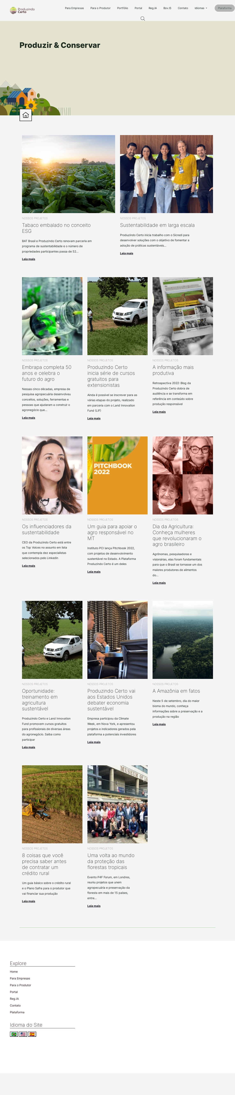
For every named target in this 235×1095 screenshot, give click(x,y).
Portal (138, 8)
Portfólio (122, 8)
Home (14, 971)
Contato (183, 8)
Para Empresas (74, 8)
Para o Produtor (100, 8)
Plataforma (225, 8)
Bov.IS (167, 8)
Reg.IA (153, 8)
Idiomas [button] (200, 8)
